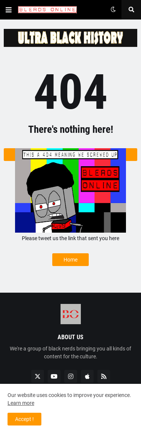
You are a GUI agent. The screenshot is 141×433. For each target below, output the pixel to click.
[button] (8, 10)
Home (70, 260)
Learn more (21, 403)
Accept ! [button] (24, 419)
